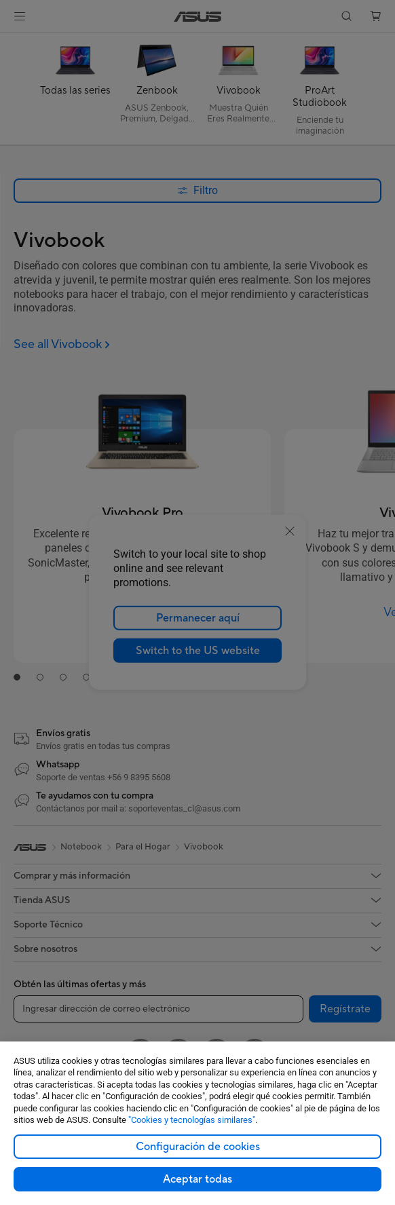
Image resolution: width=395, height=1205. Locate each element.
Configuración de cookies (198, 1146)
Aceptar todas (197, 1179)
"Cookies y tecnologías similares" (191, 1120)
